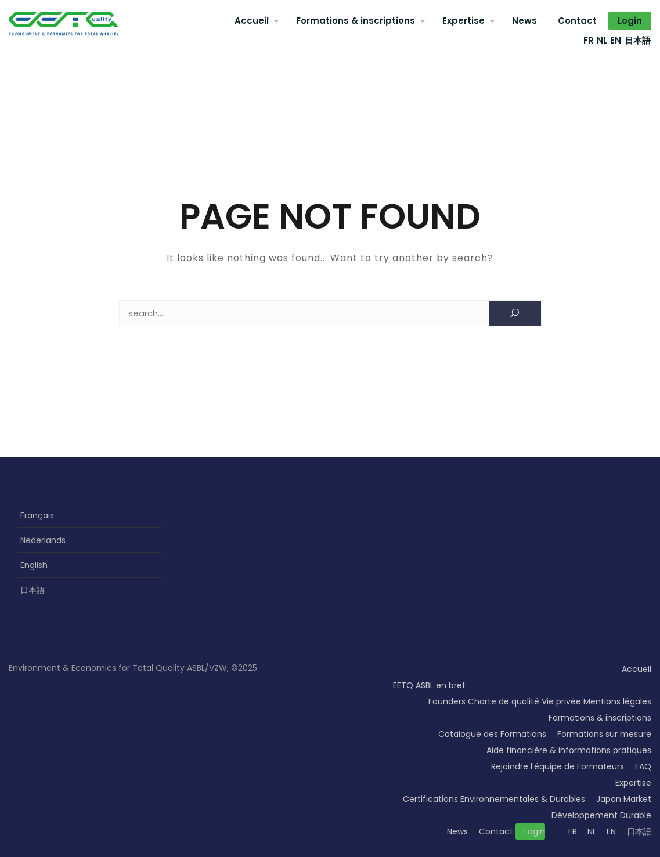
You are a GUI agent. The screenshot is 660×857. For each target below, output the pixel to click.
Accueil (252, 21)
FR (588, 40)
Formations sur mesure (604, 734)
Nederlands (43, 540)
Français (37, 515)
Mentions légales (617, 701)
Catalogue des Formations (492, 734)
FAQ (643, 766)
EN (615, 40)
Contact (577, 21)
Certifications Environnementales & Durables (494, 799)
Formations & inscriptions (355, 21)
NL (602, 40)
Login (630, 21)
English (34, 565)
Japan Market (623, 799)
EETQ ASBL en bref (429, 685)
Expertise (463, 21)
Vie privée (561, 701)
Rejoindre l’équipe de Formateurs (557, 766)
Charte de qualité (503, 701)
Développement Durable (601, 815)
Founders (447, 701)
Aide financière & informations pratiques (568, 750)
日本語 (638, 40)
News (524, 21)
